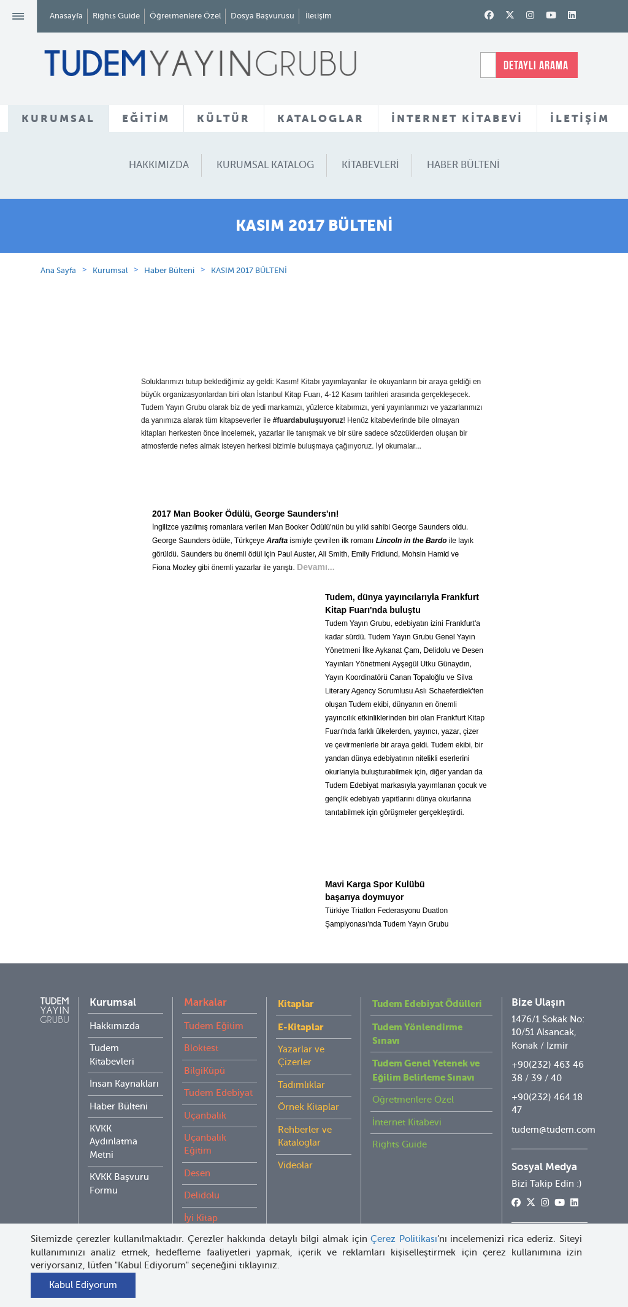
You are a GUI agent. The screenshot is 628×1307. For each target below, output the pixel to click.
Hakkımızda (115, 1026)
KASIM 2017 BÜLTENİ (249, 270)
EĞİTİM (146, 118)
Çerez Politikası (403, 1239)
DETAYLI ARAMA (536, 65)
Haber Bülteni (169, 270)
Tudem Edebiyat (218, 1093)
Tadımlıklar (301, 1085)
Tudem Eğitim (213, 1026)
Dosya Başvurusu (262, 15)
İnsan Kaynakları (124, 1084)
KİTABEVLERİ (370, 165)
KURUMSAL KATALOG (265, 165)
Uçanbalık (205, 1115)
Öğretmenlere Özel (185, 15)
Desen (197, 1173)
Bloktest (201, 1048)
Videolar (295, 1165)
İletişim (318, 15)
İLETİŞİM (580, 118)
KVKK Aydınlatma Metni (113, 1142)
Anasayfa (66, 15)
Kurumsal (110, 270)
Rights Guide (116, 15)
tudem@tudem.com (553, 1130)
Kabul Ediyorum (83, 1285)
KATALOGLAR (320, 118)
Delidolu (202, 1195)
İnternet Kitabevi (407, 1122)
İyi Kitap (201, 1218)
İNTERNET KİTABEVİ (457, 118)
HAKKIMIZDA (159, 165)
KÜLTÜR (223, 118)
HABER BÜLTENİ (463, 165)
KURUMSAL (58, 118)
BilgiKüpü (204, 1071)
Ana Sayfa (58, 270)
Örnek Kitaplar (308, 1107)
